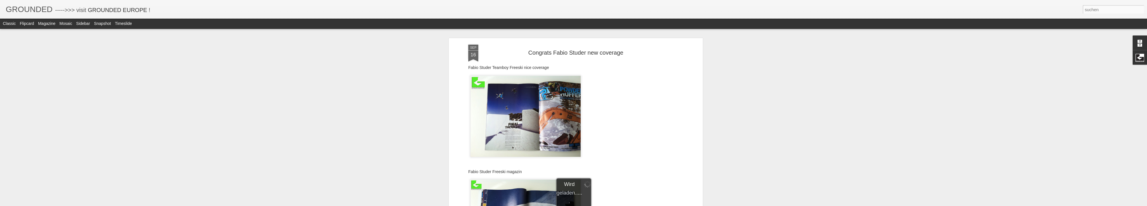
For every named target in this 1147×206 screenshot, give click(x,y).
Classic (9, 23)
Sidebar (83, 23)
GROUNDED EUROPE (117, 10)
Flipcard (27, 23)
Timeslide (123, 23)
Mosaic (65, 23)
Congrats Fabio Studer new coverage (575, 47)
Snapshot (102, 23)
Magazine (47, 23)
